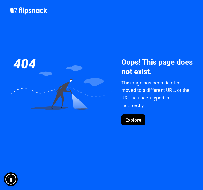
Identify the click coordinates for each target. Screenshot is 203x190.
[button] (10, 179)
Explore (133, 120)
